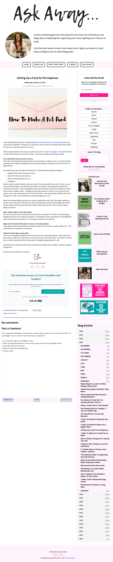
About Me (39, 64)
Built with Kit (36, 300)
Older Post (66, 400)
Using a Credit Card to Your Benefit (94, 405)
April (83, 374)
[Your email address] (23, 291)
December (85, 346)
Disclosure (87, 64)
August (84, 360)
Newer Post (8, 400)
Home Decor (94, 133)
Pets (15, 313)
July (82, 364)
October (85, 353)
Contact (72, 64)
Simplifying (94, 147)
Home (26, 64)
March (84, 378)
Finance (10, 313)
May (82, 371)
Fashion (94, 119)
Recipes (94, 144)
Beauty (94, 112)
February (85, 381)
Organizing (94, 136)
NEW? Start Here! (56, 64)
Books (94, 115)
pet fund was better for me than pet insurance (51, 142)
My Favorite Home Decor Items (93, 466)
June (83, 367)
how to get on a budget (49, 152)
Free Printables (94, 126)
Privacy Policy (70, 558)
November (85, 349)
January (85, 491)
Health (94, 129)
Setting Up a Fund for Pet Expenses (94, 430)
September (86, 356)
